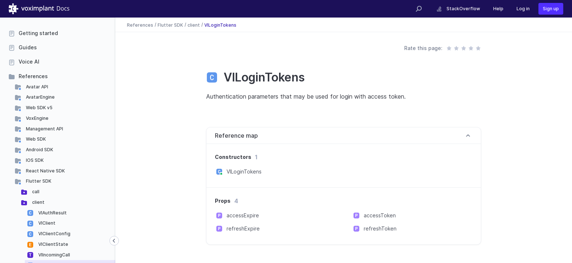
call (35, 191)
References (33, 76)
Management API (44, 129)
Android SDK (39, 149)
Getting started (38, 33)
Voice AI (29, 61)
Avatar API (36, 86)
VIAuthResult (52, 213)
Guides (28, 47)
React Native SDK (45, 171)
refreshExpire (243, 228)
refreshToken (380, 228)
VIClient (46, 223)
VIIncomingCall (53, 255)
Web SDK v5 (39, 107)
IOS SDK (34, 160)
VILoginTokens (220, 24)
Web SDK (35, 139)
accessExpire (243, 215)
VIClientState (52, 244)
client (38, 202)
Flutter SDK (38, 181)
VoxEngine (37, 118)
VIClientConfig (53, 233)
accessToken (380, 215)
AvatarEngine (40, 97)
